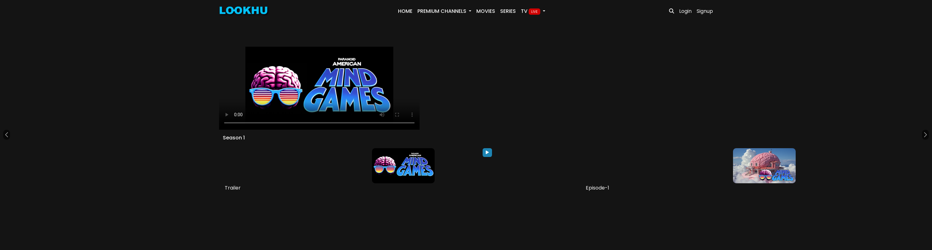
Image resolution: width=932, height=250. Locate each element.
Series (508, 11)
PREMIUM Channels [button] (442, 11)
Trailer (233, 187)
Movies (485, 11)
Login (685, 11)
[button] (6, 135)
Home (405, 11)
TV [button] (531, 11)
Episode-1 (597, 187)
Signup (705, 11)
